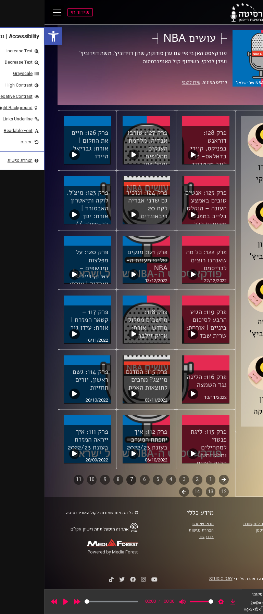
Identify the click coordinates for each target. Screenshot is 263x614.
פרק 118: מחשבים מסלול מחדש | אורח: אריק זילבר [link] (103, 324)
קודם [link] (179, 479)
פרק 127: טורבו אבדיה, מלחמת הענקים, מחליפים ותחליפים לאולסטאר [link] (103, 152)
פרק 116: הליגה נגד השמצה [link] (162, 381)
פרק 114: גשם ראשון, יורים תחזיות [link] (46, 379)
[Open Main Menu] (12, 12)
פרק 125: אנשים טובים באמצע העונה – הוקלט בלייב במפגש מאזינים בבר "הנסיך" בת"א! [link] (161, 212)
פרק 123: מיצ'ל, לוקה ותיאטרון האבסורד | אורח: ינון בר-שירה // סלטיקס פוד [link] (43, 212)
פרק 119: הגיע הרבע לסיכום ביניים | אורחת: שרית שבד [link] (162, 324)
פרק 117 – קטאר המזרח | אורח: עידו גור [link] (45, 320)
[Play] (21, 601)
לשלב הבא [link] (140, 492)
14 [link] (152, 491)
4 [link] (126, 479)
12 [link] (179, 491)
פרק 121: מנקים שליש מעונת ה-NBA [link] (102, 260)
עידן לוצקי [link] (146, 82)
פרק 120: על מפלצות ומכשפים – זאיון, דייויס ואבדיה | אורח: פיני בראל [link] (44, 272)
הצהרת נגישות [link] (156, 530)
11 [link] (34, 479)
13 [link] (166, 491)
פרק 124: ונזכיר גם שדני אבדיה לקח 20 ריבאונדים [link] (102, 204)
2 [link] (152, 479)
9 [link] (60, 479)
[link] (9, 36)
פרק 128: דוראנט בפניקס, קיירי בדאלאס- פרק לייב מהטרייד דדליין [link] (163, 152)
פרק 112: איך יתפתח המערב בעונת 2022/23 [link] (103, 439)
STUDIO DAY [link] (176, 579)
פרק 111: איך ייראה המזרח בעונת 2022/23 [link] (43, 439)
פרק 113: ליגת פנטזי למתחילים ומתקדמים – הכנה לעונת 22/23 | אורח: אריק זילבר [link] (164, 455)
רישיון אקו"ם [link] (37, 529)
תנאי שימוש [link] (158, 524)
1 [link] (166, 479)
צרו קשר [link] (162, 537)
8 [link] (73, 479)
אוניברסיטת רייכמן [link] (228, 530)
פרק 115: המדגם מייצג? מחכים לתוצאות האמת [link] (102, 379)
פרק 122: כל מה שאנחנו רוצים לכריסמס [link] (161, 260)
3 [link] (139, 479)
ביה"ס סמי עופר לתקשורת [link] (222, 524)
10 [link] (47, 479)
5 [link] (113, 479)
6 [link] (100, 479)
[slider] (66, 601)
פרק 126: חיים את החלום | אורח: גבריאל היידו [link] (45, 144)
